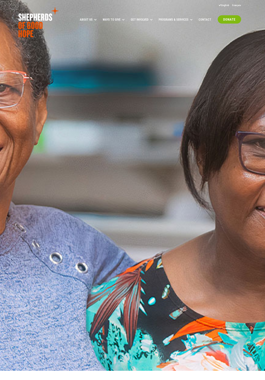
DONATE (229, 19)
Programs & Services (173, 19)
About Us (86, 19)
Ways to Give (112, 19)
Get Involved (140, 19)
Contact (205, 19)
